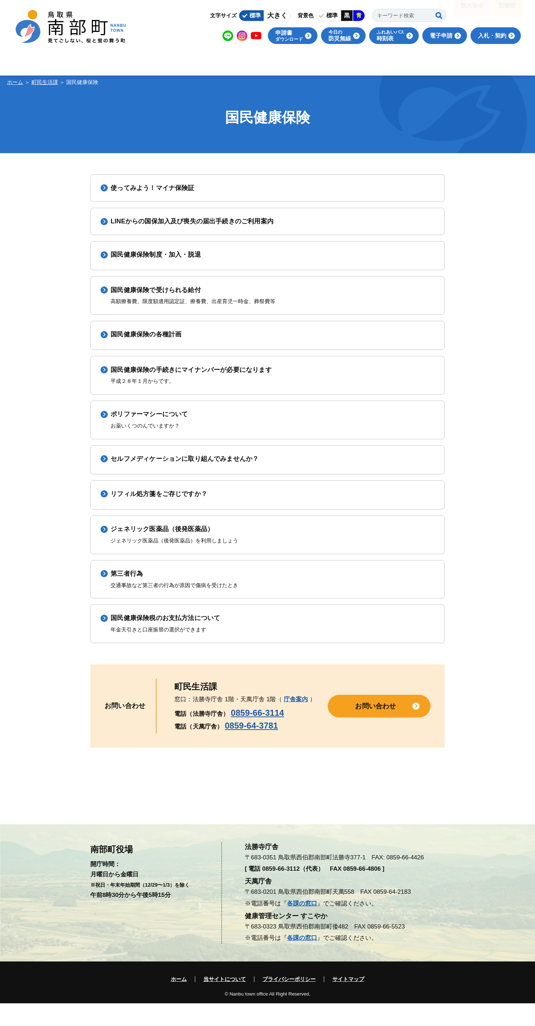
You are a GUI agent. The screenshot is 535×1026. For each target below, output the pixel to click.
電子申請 (441, 36)
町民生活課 (45, 82)
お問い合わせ (375, 728)
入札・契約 (492, 36)
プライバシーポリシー (289, 1001)
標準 (255, 15)
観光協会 (472, 10)
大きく (277, 15)
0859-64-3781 (251, 748)
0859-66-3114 (257, 735)
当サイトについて (224, 1001)
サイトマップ (348, 1001)
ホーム (15, 82)
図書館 (507, 10)
